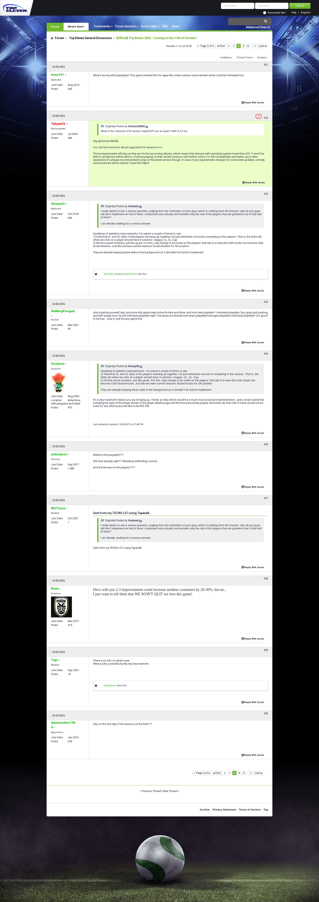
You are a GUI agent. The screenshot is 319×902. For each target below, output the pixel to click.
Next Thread (170, 791)
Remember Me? (277, 12)
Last (263, 46)
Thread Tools (243, 57)
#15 (266, 353)
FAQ (165, 26)
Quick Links (149, 26)
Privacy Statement (224, 809)
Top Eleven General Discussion (90, 38)
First (221, 46)
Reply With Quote (253, 102)
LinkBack (225, 57)
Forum (55, 26)
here (159, 147)
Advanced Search (258, 27)
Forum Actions (125, 26)
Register (306, 12)
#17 (266, 498)
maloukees (110, 685)
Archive (205, 809)
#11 (266, 64)
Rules (176, 26)
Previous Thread (151, 791)
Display (261, 57)
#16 (266, 444)
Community (102, 26)
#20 (266, 713)
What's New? (76, 26)
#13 (266, 193)
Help (293, 12)
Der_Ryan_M (110, 274)
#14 (266, 301)
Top (265, 809)
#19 (266, 650)
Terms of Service (250, 809)
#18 (266, 578)
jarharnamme (130, 274)
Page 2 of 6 (207, 46)
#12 (266, 117)
